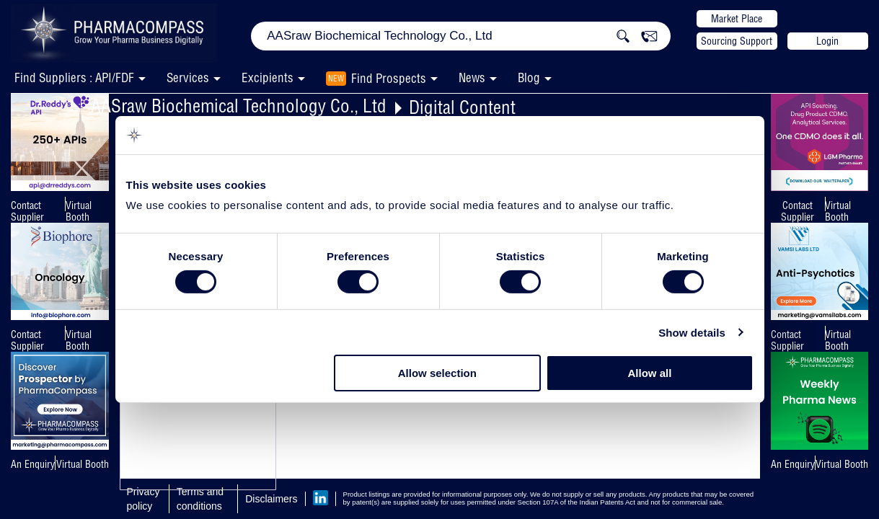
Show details (691, 333)
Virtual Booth (79, 211)
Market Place (736, 18)
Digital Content (462, 107)
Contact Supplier (27, 211)
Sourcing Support (736, 41)
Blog (529, 77)
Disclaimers (271, 499)
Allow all (650, 373)
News (472, 77)
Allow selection (437, 373)
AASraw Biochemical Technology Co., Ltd (239, 105)
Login (827, 41)
